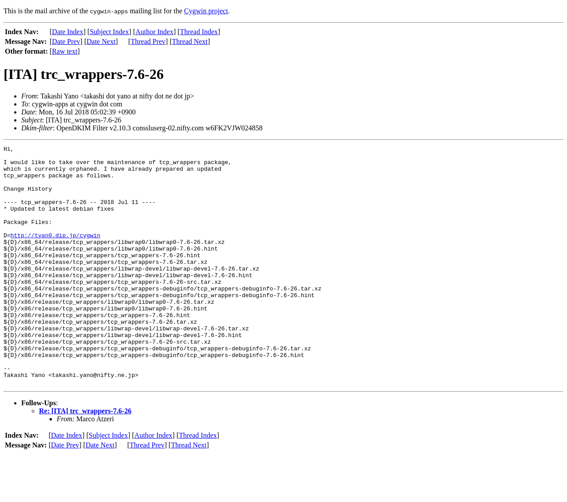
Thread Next (189, 41)
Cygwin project (206, 11)
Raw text (64, 51)
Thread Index (199, 31)
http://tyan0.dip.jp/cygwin (56, 254)
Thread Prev (148, 41)
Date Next (101, 41)
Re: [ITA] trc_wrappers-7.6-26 (85, 459)
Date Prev (66, 41)
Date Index (67, 31)
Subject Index (109, 31)
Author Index (155, 31)
